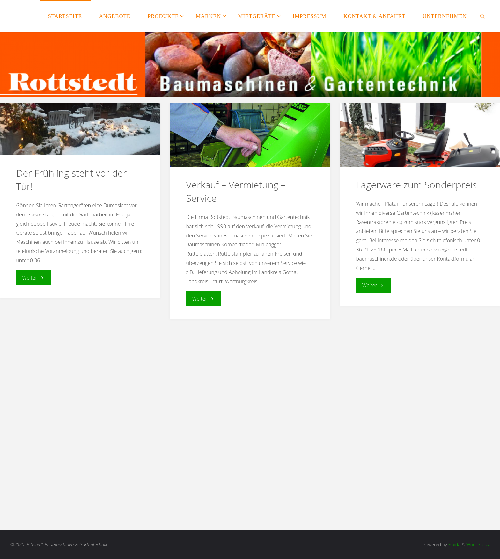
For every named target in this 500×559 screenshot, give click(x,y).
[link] (482, 16)
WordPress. (478, 544)
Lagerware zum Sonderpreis (416, 184)
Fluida (453, 544)
